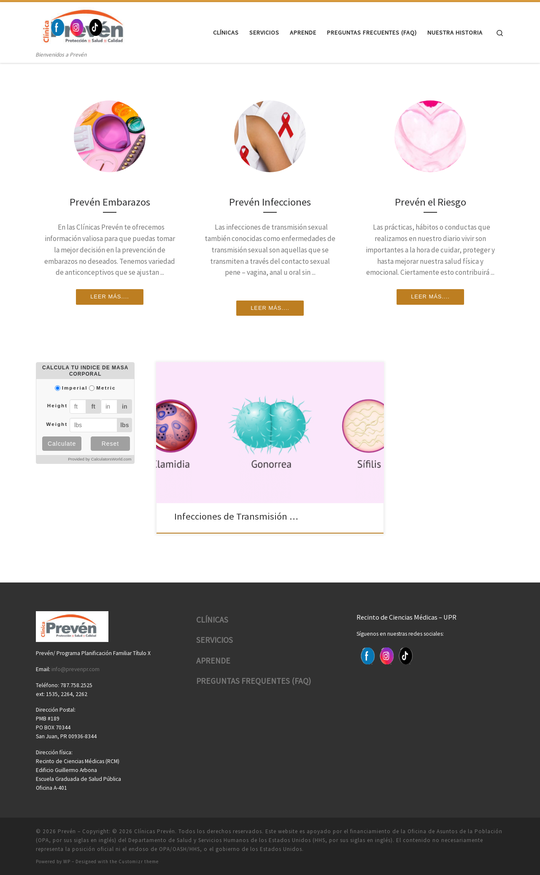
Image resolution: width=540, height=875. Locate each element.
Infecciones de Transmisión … (230, 516)
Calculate (62, 443)
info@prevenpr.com (75, 668)
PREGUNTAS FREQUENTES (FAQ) (253, 680)
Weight (57, 424)
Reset (110, 443)
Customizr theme (139, 861)
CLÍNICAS (212, 619)
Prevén (67, 830)
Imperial (75, 387)
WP (66, 861)
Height (57, 405)
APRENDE (213, 660)
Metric (106, 387)
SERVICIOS (214, 639)
